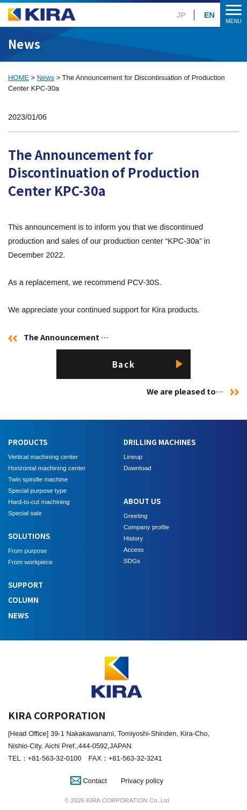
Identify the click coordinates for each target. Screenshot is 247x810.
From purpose (27, 550)
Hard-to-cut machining (39, 501)
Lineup (133, 456)
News (45, 78)
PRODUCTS (27, 442)
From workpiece (30, 561)
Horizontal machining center (46, 467)
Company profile (146, 526)
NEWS (18, 615)
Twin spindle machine (38, 479)
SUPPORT (25, 585)
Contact (88, 781)
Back (123, 364)
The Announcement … (66, 336)
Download (137, 467)
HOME (18, 78)
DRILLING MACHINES (159, 442)
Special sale (25, 512)
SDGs (132, 560)
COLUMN (23, 600)
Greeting (136, 515)
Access (134, 549)
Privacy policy (142, 781)
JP (181, 15)
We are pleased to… (185, 391)
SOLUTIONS (29, 536)
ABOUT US (142, 501)
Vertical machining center (43, 456)
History (133, 538)
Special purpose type (37, 490)
